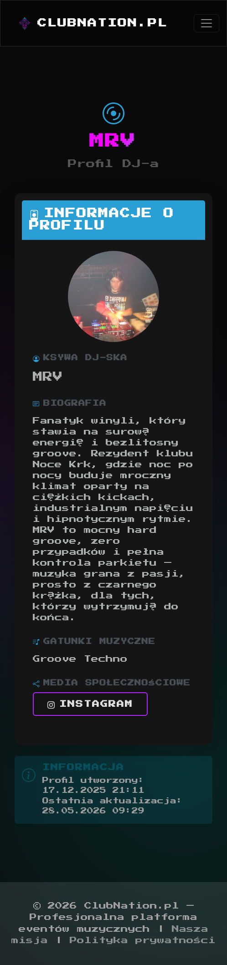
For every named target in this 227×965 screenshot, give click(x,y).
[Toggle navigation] (206, 23)
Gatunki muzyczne (94, 641)
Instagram (90, 704)
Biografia (70, 403)
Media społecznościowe (112, 683)
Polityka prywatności (143, 940)
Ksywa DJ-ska (80, 358)
